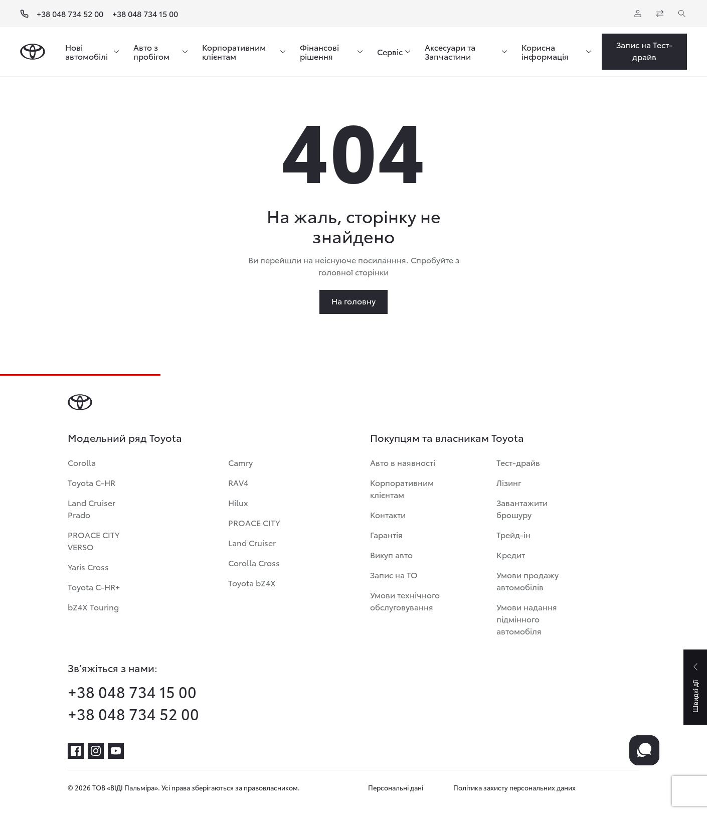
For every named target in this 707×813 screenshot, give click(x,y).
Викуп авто (391, 554)
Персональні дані (395, 787)
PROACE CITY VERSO (93, 540)
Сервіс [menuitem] (390, 51)
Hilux (238, 502)
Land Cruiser (252, 542)
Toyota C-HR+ (94, 586)
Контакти (388, 514)
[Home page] (32, 52)
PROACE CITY (254, 522)
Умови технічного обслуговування (405, 600)
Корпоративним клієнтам (402, 488)
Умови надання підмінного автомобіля (526, 618)
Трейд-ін (513, 534)
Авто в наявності (402, 462)
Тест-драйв (518, 462)
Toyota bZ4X (252, 582)
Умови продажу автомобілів (527, 580)
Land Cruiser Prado (91, 508)
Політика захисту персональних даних (514, 787)
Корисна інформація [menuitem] (545, 52)
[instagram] (96, 751)
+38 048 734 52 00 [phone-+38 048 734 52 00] (133, 714)
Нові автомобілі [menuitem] (86, 52)
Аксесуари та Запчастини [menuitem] (450, 52)
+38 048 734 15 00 (145, 14)
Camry (240, 462)
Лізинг (508, 482)
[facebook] (76, 751)
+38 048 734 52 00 (70, 14)
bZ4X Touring (93, 606)
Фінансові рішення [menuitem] (319, 52)
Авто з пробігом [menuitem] (151, 52)
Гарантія (386, 534)
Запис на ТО (394, 574)
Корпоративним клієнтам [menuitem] (234, 52)
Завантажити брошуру (522, 508)
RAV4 (238, 482)
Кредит (510, 554)
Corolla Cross (254, 562)
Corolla (82, 462)
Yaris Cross (88, 566)
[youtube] (116, 751)
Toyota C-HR (91, 482)
